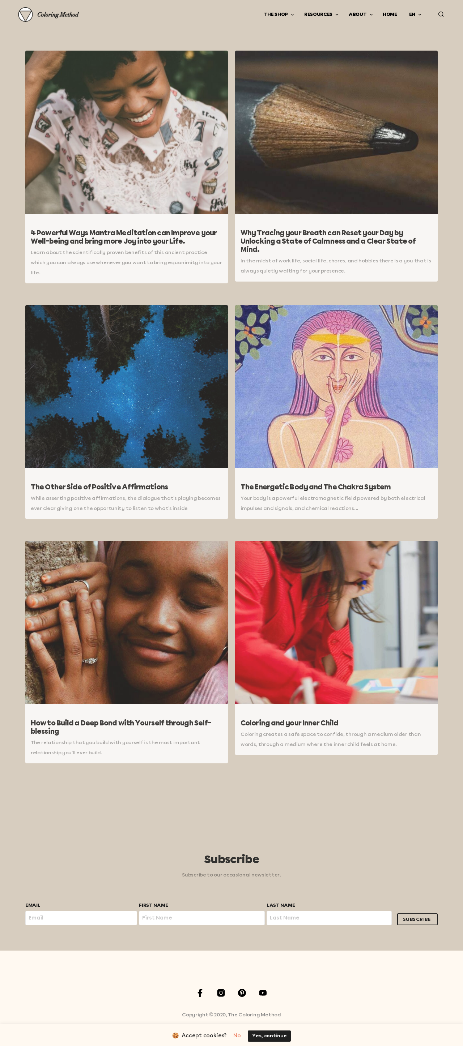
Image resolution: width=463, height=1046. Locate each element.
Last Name (281, 905)
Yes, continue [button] (269, 1036)
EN (412, 14)
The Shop (276, 14)
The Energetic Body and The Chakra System (316, 487)
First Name (153, 905)
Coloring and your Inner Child (289, 723)
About (358, 14)
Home (390, 14)
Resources (318, 14)
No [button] (237, 1036)
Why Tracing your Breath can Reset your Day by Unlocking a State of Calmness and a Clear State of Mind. (328, 242)
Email (33, 905)
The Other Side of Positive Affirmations (99, 487)
